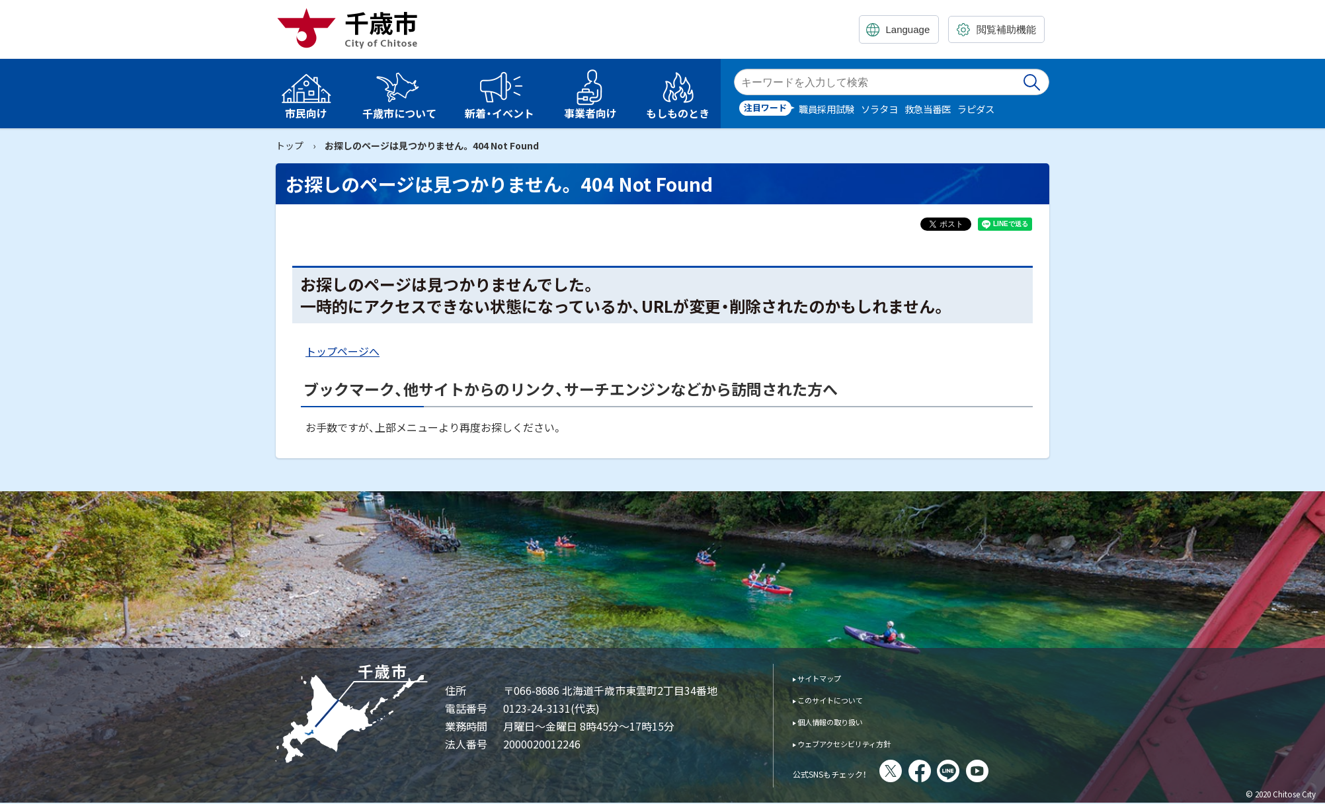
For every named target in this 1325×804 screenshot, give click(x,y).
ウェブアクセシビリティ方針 (862, 743)
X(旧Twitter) (927, 771)
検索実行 (1032, 82)
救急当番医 (927, 109)
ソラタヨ (879, 109)
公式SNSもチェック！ (848, 772)
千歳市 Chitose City (352, 28)
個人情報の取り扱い (843, 721)
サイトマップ (828, 677)
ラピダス (975, 109)
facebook (956, 771)
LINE (984, 771)
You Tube (1013, 771)
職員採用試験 (826, 109)
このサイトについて (843, 699)
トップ (289, 145)
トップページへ (342, 351)
